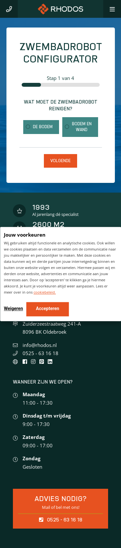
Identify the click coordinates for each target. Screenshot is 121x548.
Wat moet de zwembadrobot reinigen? (60, 105)
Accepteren (47, 308)
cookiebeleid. (45, 292)
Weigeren (13, 308)
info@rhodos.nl (40, 345)
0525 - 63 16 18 (40, 353)
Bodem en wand (82, 126)
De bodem (43, 126)
